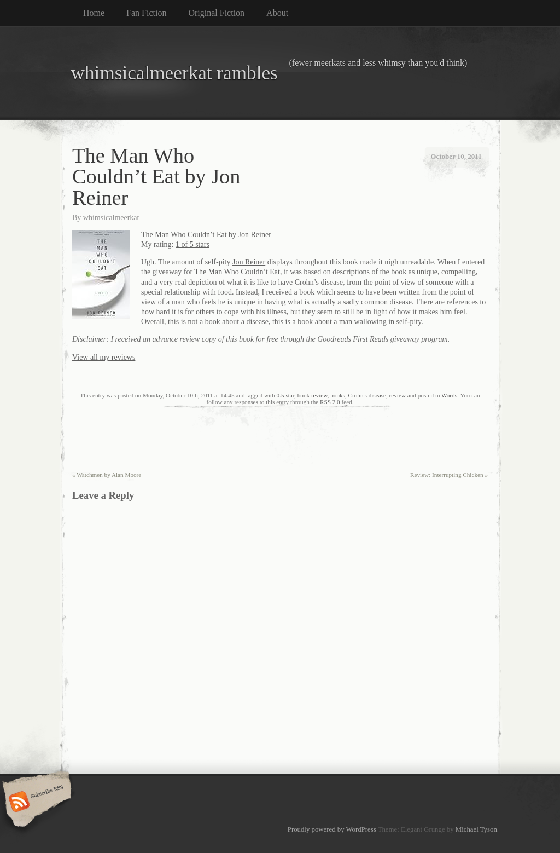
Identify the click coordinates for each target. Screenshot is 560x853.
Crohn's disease (367, 395)
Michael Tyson (476, 829)
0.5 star (286, 395)
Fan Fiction (146, 13)
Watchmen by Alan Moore (106, 474)
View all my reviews (103, 357)
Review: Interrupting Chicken (449, 474)
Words (449, 395)
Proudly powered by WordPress (332, 829)
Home (93, 13)
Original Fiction (216, 13)
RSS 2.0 (330, 402)
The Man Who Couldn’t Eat (184, 234)
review (397, 395)
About (277, 13)
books (337, 395)
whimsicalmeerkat (111, 218)
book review (313, 395)
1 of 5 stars (192, 244)
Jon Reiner (254, 234)
